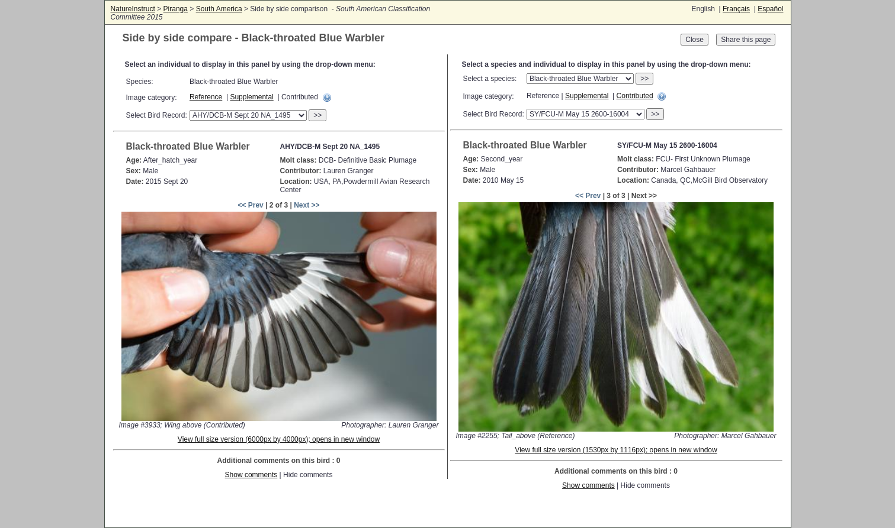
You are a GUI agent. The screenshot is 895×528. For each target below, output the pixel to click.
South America (219, 9)
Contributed (635, 96)
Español (770, 9)
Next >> (306, 205)
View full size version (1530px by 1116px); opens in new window (616, 450)
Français (736, 9)
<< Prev (250, 205)
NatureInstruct (133, 9)
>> (317, 115)
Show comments (251, 475)
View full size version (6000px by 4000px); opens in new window (279, 439)
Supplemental (251, 97)
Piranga (175, 9)
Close (694, 39)
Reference (206, 97)
